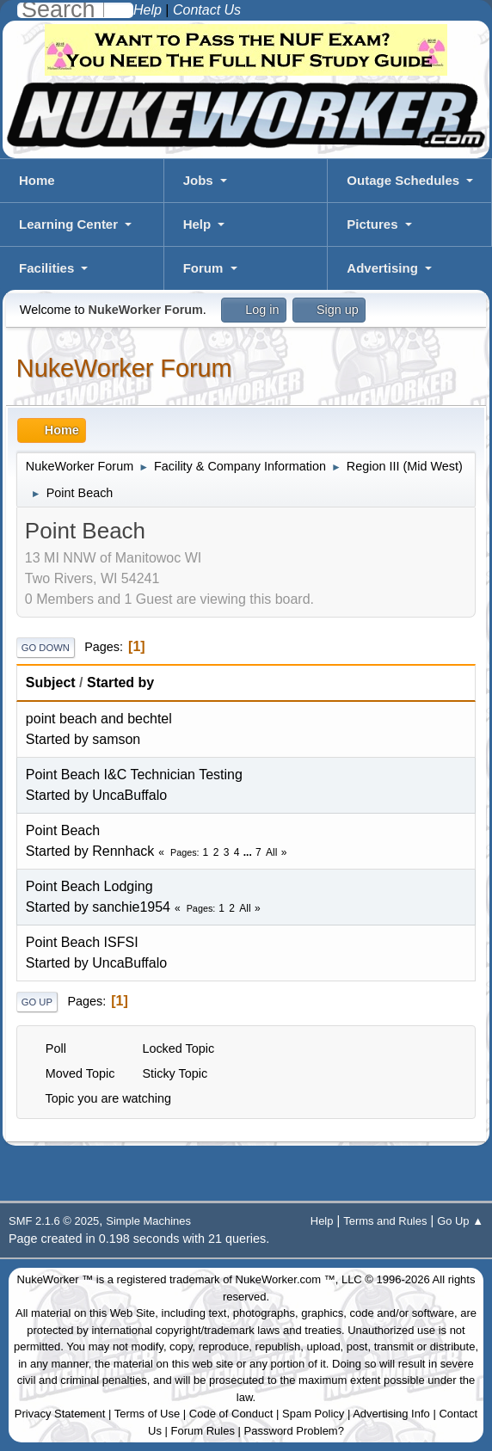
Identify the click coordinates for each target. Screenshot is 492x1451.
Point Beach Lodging (89, 886)
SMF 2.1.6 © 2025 (54, 1220)
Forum (203, 268)
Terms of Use (147, 1413)
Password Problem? (294, 1430)
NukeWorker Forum (124, 368)
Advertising (382, 268)
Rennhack (123, 851)
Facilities (46, 268)
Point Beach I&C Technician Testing (134, 774)
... (249, 852)
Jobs (198, 180)
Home (37, 180)
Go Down (46, 647)
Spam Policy (313, 1413)
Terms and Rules (385, 1220)
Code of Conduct (231, 1413)
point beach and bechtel (99, 718)
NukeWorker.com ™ (285, 1279)
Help (197, 224)
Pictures (372, 224)
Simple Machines (148, 1220)
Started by (120, 682)
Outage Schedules (403, 180)
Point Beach (63, 830)
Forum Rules (203, 1430)
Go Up (37, 1002)
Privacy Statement (60, 1413)
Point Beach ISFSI (82, 942)
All (271, 852)
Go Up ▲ (460, 1220)
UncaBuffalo (129, 795)
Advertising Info (391, 1413)
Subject (51, 682)
